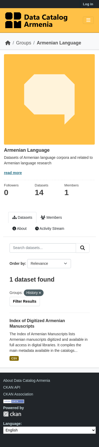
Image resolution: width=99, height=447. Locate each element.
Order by (17, 263)
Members (51, 217)
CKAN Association (18, 394)
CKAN (12, 414)
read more (13, 173)
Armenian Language (59, 42)
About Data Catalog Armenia (26, 380)
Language (12, 423)
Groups (23, 42)
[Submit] (82, 248)
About (19, 228)
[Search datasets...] (43, 248)
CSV (14, 358)
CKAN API (11, 387)
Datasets (22, 217)
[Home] (8, 42)
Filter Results (24, 301)
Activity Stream (49, 228)
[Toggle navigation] (88, 20)
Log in (88, 4)
